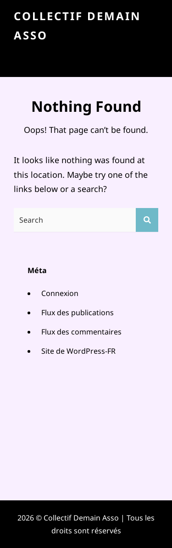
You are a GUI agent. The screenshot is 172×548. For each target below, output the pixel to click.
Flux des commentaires (81, 332)
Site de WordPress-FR (78, 351)
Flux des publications (77, 312)
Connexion (59, 293)
